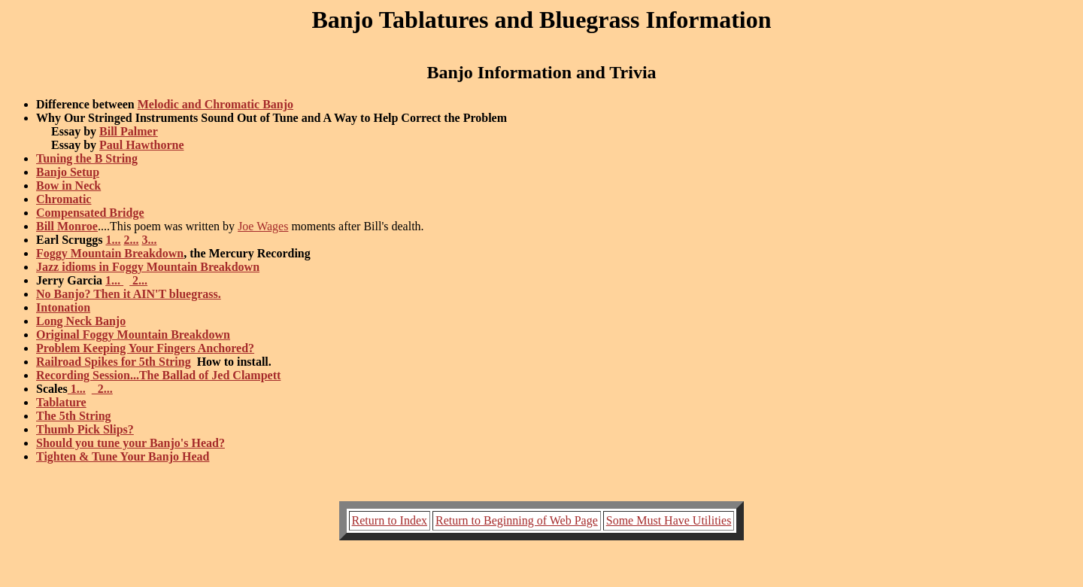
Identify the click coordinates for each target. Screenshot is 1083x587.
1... (112, 239)
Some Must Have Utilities (669, 520)
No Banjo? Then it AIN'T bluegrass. (128, 293)
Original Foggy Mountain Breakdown (133, 334)
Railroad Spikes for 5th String (113, 361)
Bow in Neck (68, 185)
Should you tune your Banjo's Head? (130, 442)
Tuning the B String (87, 158)
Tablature (61, 402)
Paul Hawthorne (141, 144)
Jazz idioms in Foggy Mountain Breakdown (147, 266)
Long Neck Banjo (81, 321)
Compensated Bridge (90, 212)
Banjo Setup (67, 172)
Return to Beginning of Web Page (516, 520)
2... (130, 239)
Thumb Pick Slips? (85, 429)
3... (148, 239)
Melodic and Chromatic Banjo (215, 104)
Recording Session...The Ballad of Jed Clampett (158, 375)
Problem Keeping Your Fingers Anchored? (145, 348)
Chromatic (63, 199)
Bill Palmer (128, 131)
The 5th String (73, 415)
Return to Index (389, 520)
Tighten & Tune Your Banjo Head (122, 456)
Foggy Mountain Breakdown (110, 253)
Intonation (63, 307)
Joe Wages (263, 226)
